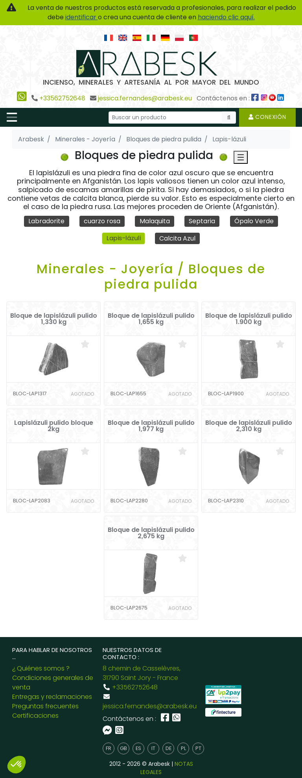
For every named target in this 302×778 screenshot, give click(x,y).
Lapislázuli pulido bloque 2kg (53, 426)
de (168, 748)
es (138, 748)
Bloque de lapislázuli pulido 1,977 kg (151, 426)
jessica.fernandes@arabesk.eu (145, 98)
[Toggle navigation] (11, 117)
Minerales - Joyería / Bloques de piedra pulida (151, 276)
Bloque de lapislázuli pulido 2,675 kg (151, 533)
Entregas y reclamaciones (52, 696)
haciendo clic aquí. (226, 17)
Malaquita (155, 221)
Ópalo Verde (254, 221)
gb (123, 748)
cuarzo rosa (102, 221)
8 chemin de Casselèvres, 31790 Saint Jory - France (141, 673)
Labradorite (46, 221)
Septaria (202, 221)
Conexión (267, 117)
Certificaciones (35, 715)
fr (108, 748)
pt (198, 748)
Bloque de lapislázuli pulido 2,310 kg (248, 426)
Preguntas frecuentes (45, 706)
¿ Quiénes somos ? (41, 668)
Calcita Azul (177, 238)
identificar (81, 17)
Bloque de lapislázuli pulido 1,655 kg (151, 319)
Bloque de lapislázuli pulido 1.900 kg (248, 319)
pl (183, 748)
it (153, 748)
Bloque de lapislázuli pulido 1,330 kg (53, 319)
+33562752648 (62, 98)
